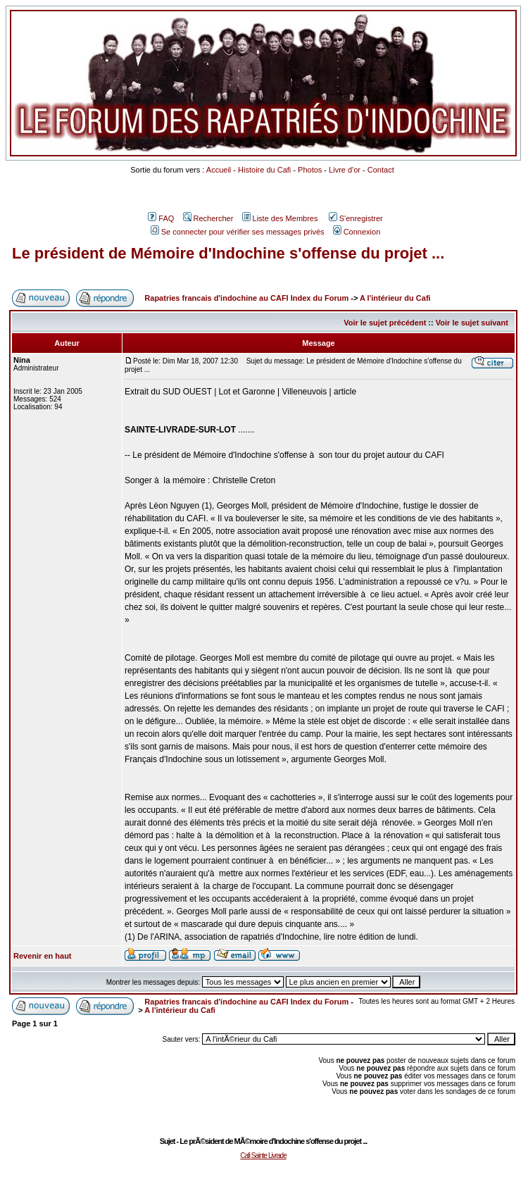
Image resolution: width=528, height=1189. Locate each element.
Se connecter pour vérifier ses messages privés (238, 232)
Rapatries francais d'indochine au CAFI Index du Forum (246, 298)
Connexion (357, 232)
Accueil (218, 170)
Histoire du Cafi (264, 170)
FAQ (161, 218)
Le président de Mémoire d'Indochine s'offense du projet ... (228, 253)
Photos (310, 170)
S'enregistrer (356, 218)
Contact (380, 170)
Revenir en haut (42, 956)
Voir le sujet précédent (385, 322)
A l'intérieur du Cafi (395, 298)
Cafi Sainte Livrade (263, 1155)
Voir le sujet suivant (472, 322)
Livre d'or (344, 170)
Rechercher (208, 218)
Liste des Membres (280, 218)
